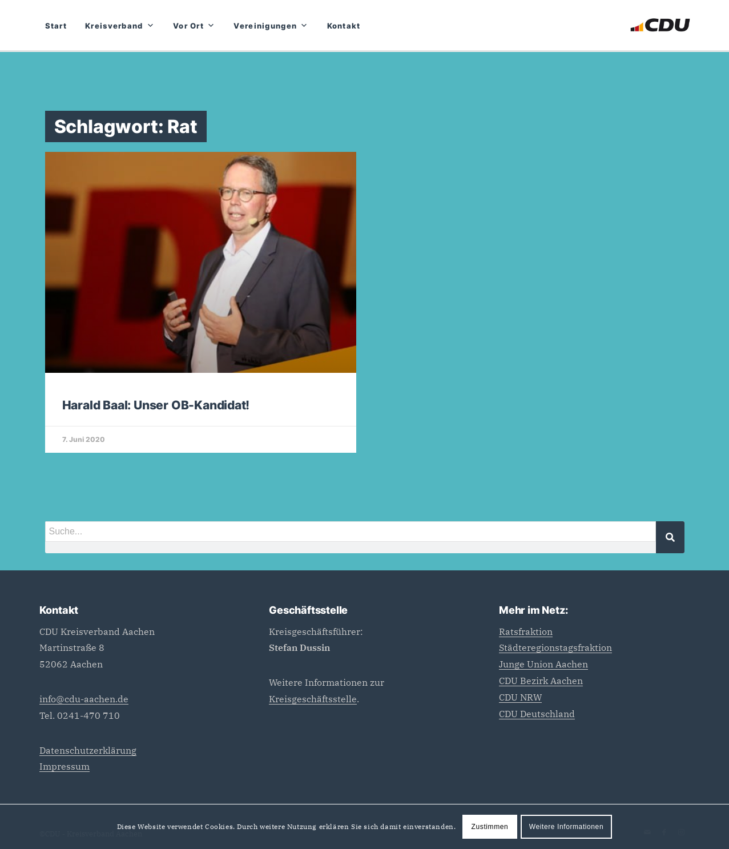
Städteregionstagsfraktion (555, 647)
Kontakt (344, 25)
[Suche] (670, 537)
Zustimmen (490, 827)
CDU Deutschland (537, 713)
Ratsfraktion (526, 631)
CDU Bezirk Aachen (541, 680)
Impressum (64, 766)
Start (56, 25)
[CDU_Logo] (660, 25)
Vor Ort (194, 25)
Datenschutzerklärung (87, 750)
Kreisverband (120, 25)
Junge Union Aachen (543, 664)
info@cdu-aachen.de (83, 699)
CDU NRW (520, 697)
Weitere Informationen (566, 827)
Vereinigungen (270, 25)
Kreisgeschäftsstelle (313, 699)
